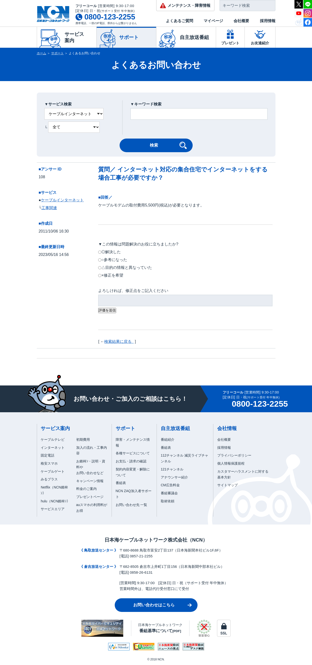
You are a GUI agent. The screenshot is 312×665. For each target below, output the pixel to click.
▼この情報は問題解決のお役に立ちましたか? (138, 244)
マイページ (213, 21)
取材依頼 (167, 501)
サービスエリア (53, 509)
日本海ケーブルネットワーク (160, 628)
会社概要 (241, 21)
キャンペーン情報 (90, 481)
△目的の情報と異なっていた (126, 267)
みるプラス (49, 479)
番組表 (121, 483)
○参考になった (114, 260)
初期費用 (83, 439)
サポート (57, 53)
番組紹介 (167, 439)
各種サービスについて (133, 453)
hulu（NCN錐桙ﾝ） (55, 501)
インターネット (53, 448)
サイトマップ (227, 485)
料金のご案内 (86, 489)
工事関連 (49, 208)
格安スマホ (49, 463)
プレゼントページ (90, 497)
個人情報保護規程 (231, 463)
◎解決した (111, 252)
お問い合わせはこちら (154, 605)
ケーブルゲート (53, 471)
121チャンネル (172, 469)
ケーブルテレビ (53, 439)
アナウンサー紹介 (174, 477)
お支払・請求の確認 (131, 461)
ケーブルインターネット (62, 200)
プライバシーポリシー (234, 455)
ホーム (41, 53)
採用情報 (267, 21)
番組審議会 (169, 493)
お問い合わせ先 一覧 (131, 505)
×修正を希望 (112, 275)
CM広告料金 (170, 485)
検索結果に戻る (119, 341)
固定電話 (47, 455)
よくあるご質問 (179, 21)
